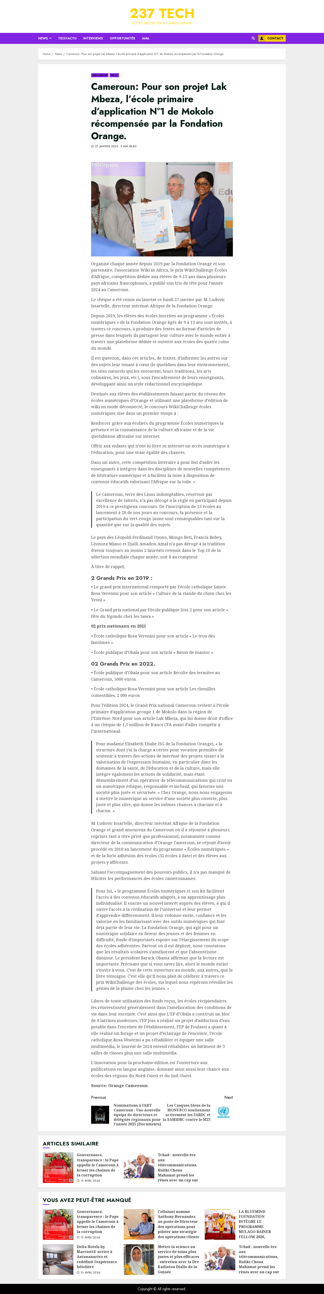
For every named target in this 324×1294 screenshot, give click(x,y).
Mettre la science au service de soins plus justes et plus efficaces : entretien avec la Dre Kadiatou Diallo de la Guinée (139, 1259)
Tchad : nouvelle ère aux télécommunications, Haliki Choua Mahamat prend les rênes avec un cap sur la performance (139, 1167)
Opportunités (122, 38)
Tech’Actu (67, 38)
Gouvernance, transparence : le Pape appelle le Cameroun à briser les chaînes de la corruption (58, 1167)
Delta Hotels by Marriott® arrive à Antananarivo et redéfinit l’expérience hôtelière (58, 1259)
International (99, 75)
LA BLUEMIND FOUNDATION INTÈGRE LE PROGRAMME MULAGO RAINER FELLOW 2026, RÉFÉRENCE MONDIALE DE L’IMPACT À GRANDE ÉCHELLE (220, 1224)
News (43, 38)
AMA (145, 38)
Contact (271, 38)
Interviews (93, 38)
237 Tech (162, 13)
